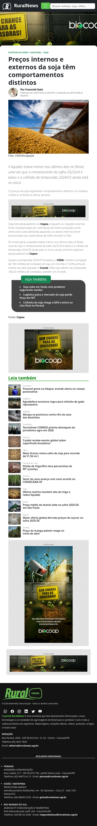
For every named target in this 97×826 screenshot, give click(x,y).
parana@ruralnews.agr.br (54, 776)
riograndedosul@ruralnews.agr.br (59, 814)
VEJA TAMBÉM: (36, 279)
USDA (60, 260)
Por (31, 89)
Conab (44, 268)
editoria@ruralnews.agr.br (23, 745)
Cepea (44, 224)
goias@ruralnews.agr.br (53, 797)
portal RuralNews (14, 715)
